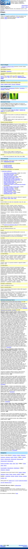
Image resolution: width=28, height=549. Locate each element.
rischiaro (20, 476)
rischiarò (25, 476)
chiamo (5, 198)
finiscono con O (8, 482)
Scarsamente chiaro (8, 193)
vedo (8, 77)
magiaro (18, 474)
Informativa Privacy (23, 545)
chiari (18, 17)
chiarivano (3, 457)
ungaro (10, 474)
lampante (20, 76)
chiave (24, 463)
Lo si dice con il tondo (8, 167)
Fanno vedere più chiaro (9, 174)
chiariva (18, 455)
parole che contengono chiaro (10, 224)
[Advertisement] (14, 529)
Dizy (1, 545)
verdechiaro (7, 476)
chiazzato (8, 469)
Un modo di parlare (8, 165)
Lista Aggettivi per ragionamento (8, 88)
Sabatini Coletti (7, 84)
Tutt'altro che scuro (8, 166)
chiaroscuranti (4, 461)
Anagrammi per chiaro (9, 161)
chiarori (2, 459)
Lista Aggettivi (4, 468)
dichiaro (12, 476)
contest (22, 7)
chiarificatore (16, 468)
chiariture (14, 455)
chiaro (7, 92)
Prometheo (2, 546)
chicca (5, 465)
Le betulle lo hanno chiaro (9, 177)
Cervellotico (22, 88)
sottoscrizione (18, 485)
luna (14, 76)
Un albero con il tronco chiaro (10, 192)
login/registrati (25, 5)
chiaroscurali (13, 459)
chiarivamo (23, 455)
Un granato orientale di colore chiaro (11, 186)
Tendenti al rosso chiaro (9, 183)
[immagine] (25, 308)
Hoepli (2, 84)
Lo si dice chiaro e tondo (9, 181)
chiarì (14, 463)
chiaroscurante (20, 459)
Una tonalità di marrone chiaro (10, 173)
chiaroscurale (7, 459)
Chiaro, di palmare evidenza (10, 182)
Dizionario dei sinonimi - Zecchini (8, 310)
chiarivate (8, 457)
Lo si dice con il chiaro (8, 175)
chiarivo (15, 457)
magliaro (2, 478)
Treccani (13, 84)
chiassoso (3, 469)
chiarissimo (8, 71)
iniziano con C (12, 480)
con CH (16, 480)
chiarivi (11, 457)
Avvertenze (25, 546)
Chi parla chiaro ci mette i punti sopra (12, 178)
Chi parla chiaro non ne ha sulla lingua (12, 179)
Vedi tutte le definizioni (7, 171)
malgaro (20, 472)
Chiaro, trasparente (8, 191)
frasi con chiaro (15, 109)
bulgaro (24, 472)
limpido (7, 76)
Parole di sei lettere (5, 463)
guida (26, 7)
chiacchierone (10, 468)
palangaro (3, 474)
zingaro (7, 474)
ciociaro (14, 474)
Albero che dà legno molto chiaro (11, 176)
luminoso (3, 77)
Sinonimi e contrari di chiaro (8, 66)
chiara (5, 17)
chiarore (24, 457)
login (17, 493)
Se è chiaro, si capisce (8, 187)
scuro (2, 76)
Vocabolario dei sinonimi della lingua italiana (11, 301)
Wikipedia (18, 84)
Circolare (3, 89)
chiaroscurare (10, 461)
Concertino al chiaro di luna (9, 190)
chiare (5, 18)
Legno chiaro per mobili (9, 189)
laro (6, 478)
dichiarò (16, 476)
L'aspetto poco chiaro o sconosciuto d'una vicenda (14, 184)
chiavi (2, 465)
